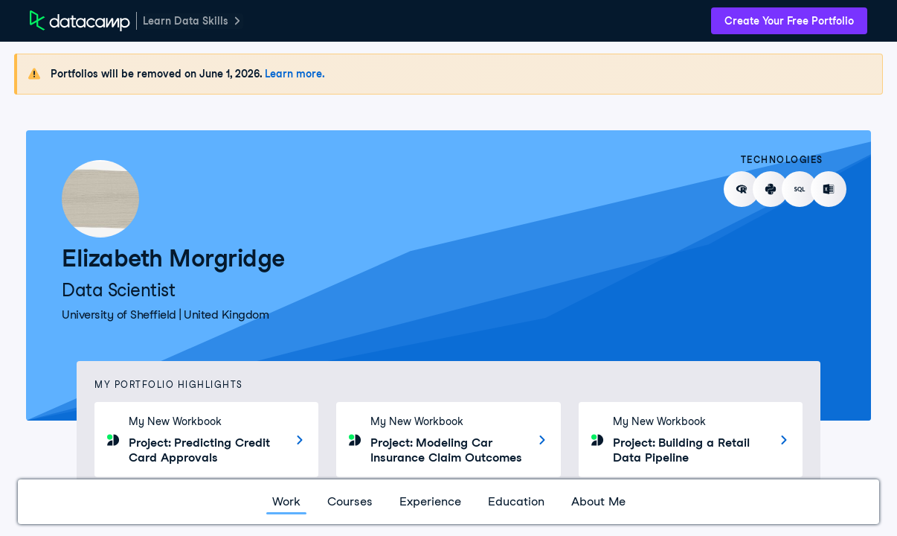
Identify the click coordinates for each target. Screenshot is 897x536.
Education (516, 501)
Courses (350, 501)
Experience (430, 501)
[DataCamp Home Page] (80, 20)
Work (286, 501)
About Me (598, 501)
